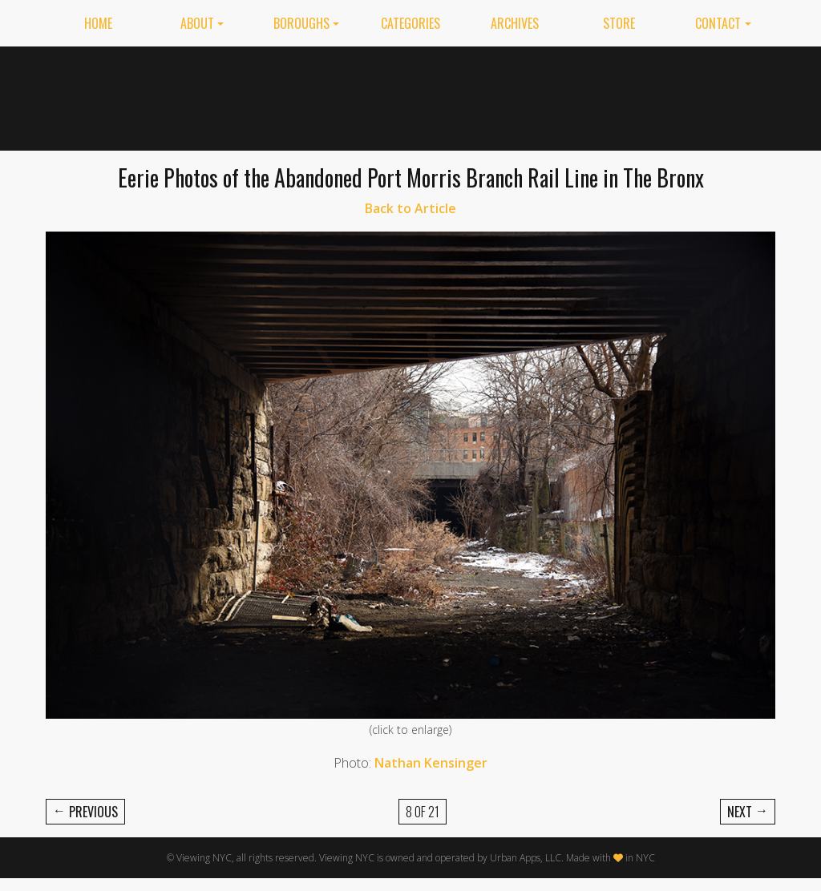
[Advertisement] (483, 95)
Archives (515, 23)
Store (619, 23)
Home (98, 23)
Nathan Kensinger (430, 763)
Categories (410, 23)
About (197, 23)
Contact (718, 23)
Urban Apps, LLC (525, 858)
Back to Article (410, 208)
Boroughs (301, 23)
